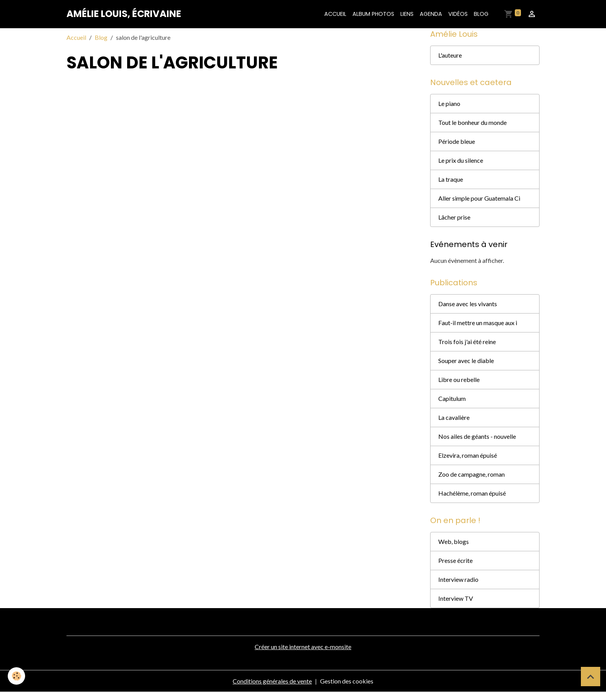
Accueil (335, 14)
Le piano (449, 103)
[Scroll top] (590, 676)
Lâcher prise (454, 217)
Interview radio (458, 579)
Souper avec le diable (466, 360)
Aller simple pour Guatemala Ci (479, 198)
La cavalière (454, 417)
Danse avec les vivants (467, 303)
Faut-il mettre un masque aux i (477, 322)
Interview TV (455, 598)
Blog (481, 14)
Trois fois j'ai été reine (467, 341)
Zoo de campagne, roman (471, 474)
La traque (450, 179)
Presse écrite (455, 560)
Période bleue (456, 141)
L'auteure (450, 55)
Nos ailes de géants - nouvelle (477, 436)
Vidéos (458, 14)
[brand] (123, 14)
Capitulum (452, 398)
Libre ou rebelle (459, 379)
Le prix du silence (460, 160)
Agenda (431, 14)
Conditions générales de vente (272, 681)
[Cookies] (16, 676)
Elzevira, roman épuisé (467, 455)
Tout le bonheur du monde (472, 122)
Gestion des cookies (346, 681)
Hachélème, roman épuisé (472, 493)
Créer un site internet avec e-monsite (303, 646)
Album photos (373, 14)
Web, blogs (453, 541)
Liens (407, 14)
